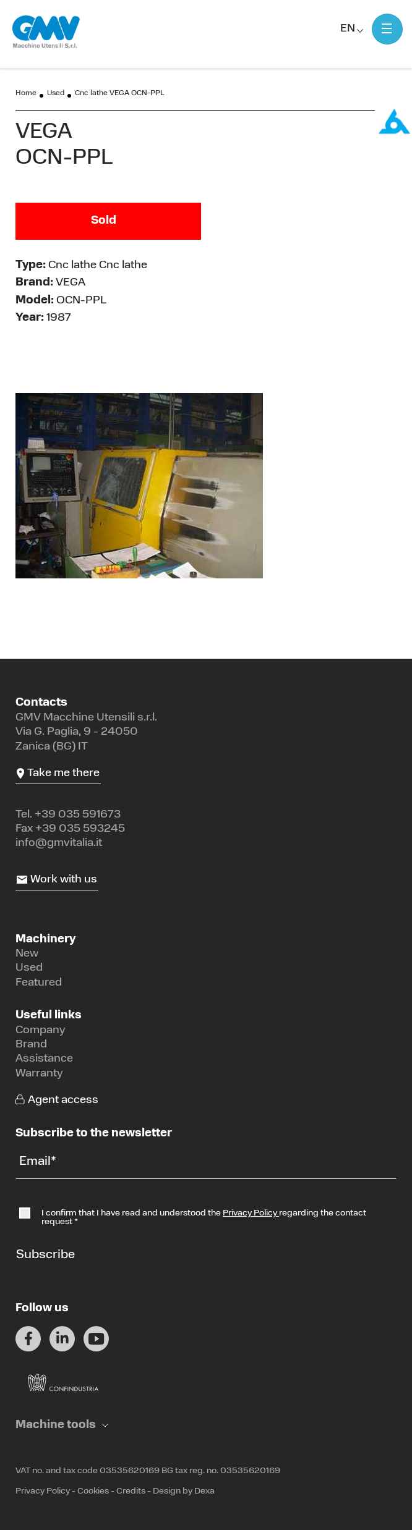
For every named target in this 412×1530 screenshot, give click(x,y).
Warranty (39, 1074)
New (26, 954)
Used (55, 93)
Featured (38, 983)
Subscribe (45, 1255)
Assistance (44, 1059)
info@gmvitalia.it (58, 843)
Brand (31, 1044)
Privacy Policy (251, 1213)
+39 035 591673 (78, 815)
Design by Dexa (184, 1491)
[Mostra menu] (387, 29)
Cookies (93, 1491)
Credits (130, 1491)
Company (40, 1030)
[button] (61, 1425)
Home (25, 93)
